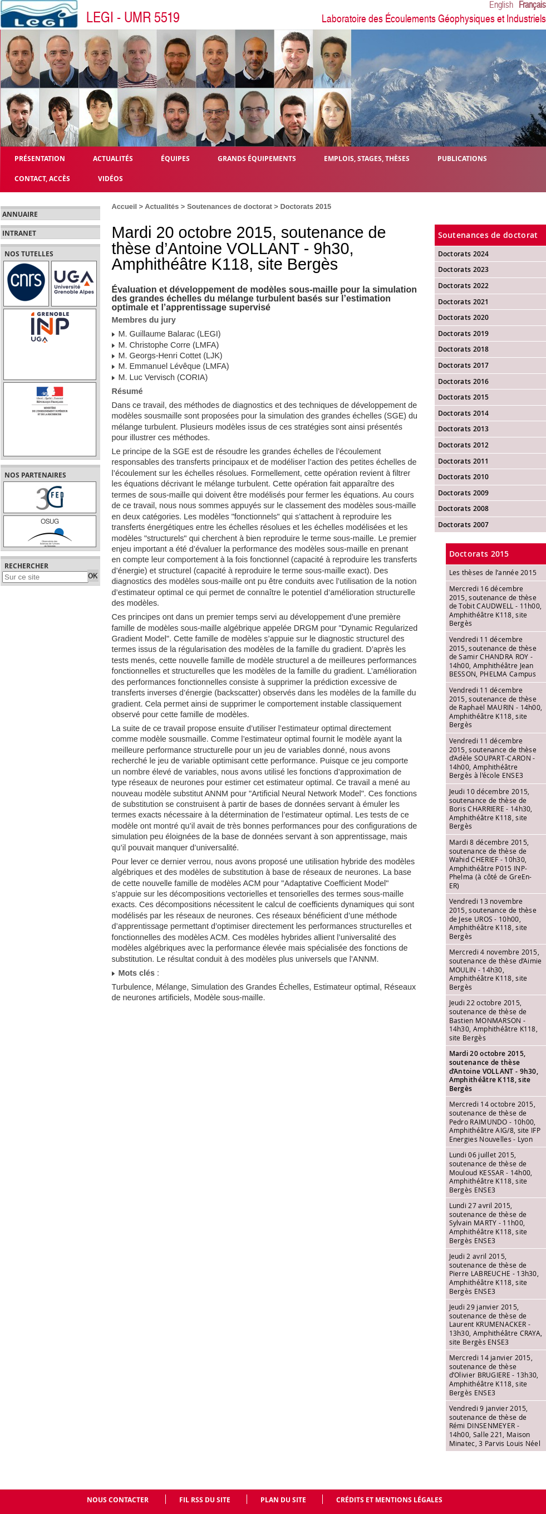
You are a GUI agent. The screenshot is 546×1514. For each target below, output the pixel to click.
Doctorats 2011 (463, 461)
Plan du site (283, 1500)
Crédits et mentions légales (389, 1500)
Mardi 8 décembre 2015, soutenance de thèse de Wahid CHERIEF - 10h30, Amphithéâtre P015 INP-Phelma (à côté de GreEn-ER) (490, 864)
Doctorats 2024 (463, 254)
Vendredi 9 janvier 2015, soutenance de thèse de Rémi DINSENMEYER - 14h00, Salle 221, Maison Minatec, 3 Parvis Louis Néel (494, 1425)
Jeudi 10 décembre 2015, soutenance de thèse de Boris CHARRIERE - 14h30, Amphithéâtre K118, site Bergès (491, 808)
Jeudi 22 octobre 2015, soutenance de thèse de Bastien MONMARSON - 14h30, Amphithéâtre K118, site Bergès (493, 1019)
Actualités (162, 206)
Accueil (124, 206)
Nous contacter (118, 1500)
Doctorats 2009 (463, 493)
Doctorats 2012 (463, 445)
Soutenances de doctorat (229, 206)
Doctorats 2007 (463, 524)
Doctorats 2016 (463, 381)
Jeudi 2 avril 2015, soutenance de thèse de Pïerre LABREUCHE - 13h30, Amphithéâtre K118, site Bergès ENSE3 (494, 1273)
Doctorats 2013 (463, 429)
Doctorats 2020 (463, 317)
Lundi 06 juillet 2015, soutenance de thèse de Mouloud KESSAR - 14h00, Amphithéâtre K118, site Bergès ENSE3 (491, 1172)
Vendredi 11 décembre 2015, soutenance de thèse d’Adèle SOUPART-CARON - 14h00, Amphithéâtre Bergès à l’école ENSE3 (493, 758)
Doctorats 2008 (463, 508)
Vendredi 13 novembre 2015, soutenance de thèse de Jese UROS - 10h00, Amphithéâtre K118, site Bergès (493, 918)
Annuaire (20, 214)
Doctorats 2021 (463, 301)
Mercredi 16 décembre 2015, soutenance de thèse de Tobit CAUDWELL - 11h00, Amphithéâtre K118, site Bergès (495, 605)
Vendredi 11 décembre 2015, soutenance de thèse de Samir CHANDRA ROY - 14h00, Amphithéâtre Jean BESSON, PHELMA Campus (493, 656)
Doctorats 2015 (305, 206)
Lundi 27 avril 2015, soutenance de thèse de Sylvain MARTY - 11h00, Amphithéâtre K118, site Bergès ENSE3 (488, 1222)
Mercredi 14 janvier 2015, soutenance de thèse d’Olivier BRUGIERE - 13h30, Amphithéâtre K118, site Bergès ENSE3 (494, 1374)
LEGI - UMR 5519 (133, 17)
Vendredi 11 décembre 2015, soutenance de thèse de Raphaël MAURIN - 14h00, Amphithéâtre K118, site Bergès (496, 707)
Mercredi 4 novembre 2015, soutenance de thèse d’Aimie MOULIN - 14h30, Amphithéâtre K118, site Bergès (495, 969)
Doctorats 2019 (463, 333)
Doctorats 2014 (463, 413)
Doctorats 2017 (463, 365)
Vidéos (110, 178)
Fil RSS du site (204, 1500)
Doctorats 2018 (463, 349)
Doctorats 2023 (463, 269)
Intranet (19, 233)
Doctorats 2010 (463, 476)
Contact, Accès (42, 178)
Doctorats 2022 (463, 285)
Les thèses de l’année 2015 (493, 572)
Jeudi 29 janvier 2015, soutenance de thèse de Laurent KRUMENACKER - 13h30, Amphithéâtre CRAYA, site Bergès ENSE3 (496, 1324)
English (501, 5)
